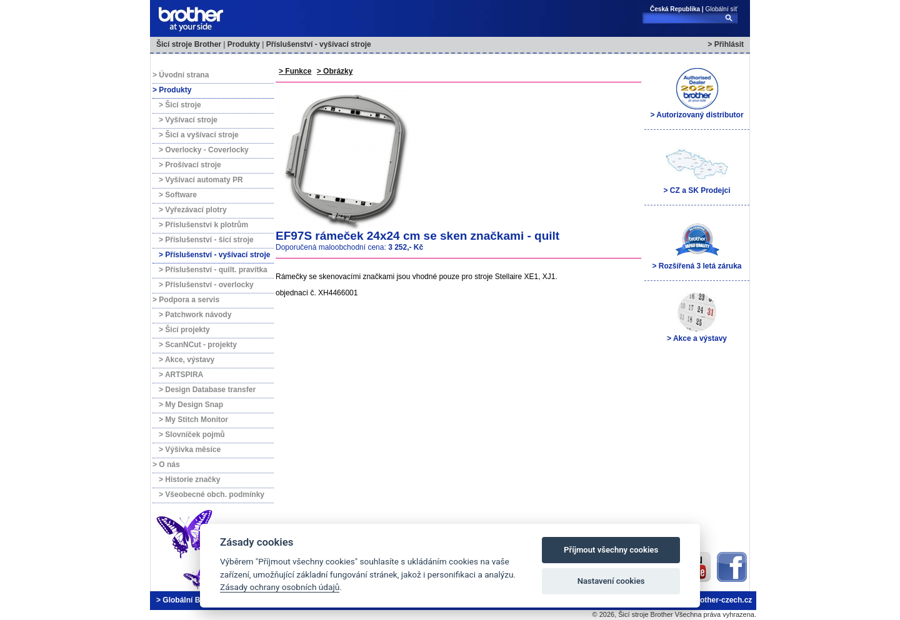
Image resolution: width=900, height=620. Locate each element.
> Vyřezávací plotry (193, 209)
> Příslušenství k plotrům (203, 224)
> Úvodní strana (180, 75)
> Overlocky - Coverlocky (204, 149)
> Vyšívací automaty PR (201, 179)
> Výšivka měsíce (190, 449)
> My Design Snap (191, 404)
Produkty (244, 44)
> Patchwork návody (195, 314)
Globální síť (721, 9)
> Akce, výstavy (186, 359)
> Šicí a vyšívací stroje (199, 134)
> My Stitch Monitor (193, 419)
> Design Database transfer (207, 389)
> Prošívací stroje (190, 164)
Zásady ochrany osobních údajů (279, 587)
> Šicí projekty (184, 329)
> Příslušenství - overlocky (206, 284)
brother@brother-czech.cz (705, 600)
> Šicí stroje (180, 105)
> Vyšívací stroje (188, 120)
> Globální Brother (189, 600)
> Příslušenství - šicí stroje (206, 239)
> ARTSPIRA (181, 374)
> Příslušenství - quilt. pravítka (213, 269)
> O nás (166, 464)
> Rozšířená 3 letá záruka (696, 244)
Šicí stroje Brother (188, 44)
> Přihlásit (726, 44)
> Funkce (295, 71)
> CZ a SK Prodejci (696, 168)
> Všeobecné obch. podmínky (211, 494)
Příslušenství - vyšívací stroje (318, 44)
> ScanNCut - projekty (198, 344)
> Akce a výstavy (697, 316)
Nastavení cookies (611, 581)
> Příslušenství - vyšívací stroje (214, 254)
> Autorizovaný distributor (696, 93)
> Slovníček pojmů (192, 434)
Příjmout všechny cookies (611, 549)
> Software (178, 194)
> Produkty (171, 90)
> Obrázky (335, 71)
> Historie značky (189, 479)
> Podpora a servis (185, 299)
